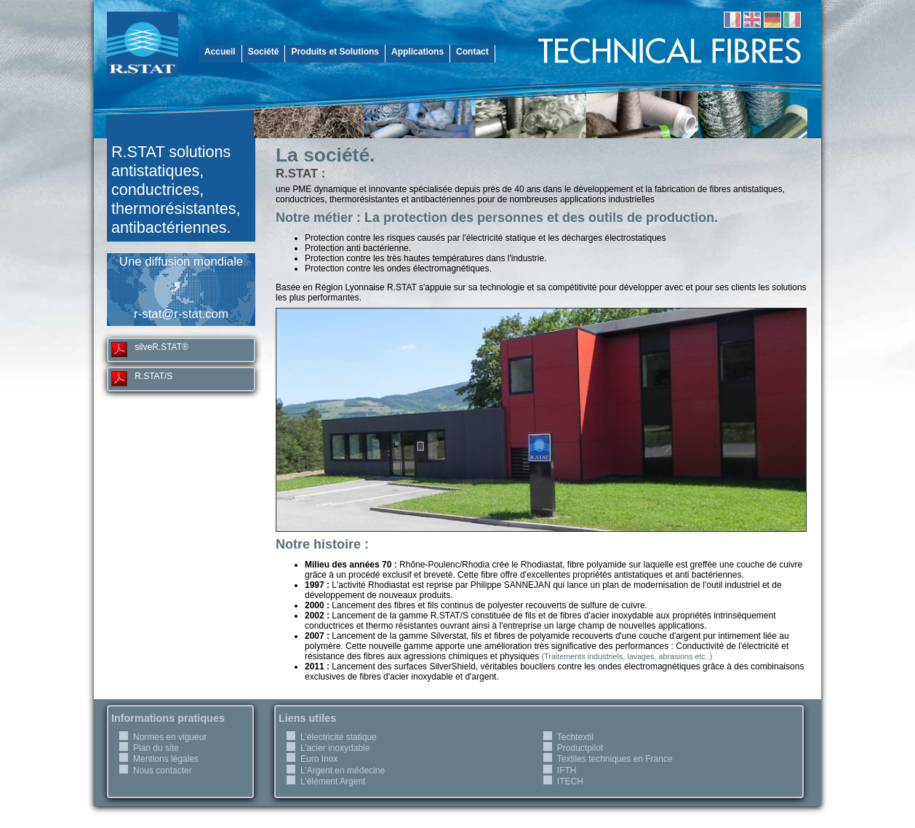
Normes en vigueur (170, 737)
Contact (472, 52)
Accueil (220, 52)
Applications (417, 52)
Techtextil (575, 737)
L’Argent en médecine (342, 770)
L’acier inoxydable (334, 748)
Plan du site (156, 748)
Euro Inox (318, 759)
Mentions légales (166, 759)
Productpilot (580, 748)
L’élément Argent (332, 781)
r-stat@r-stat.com (181, 314)
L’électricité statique (338, 737)
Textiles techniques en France (615, 759)
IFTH (567, 770)
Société (263, 52)
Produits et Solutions (335, 52)
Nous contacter (162, 770)
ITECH (570, 781)
